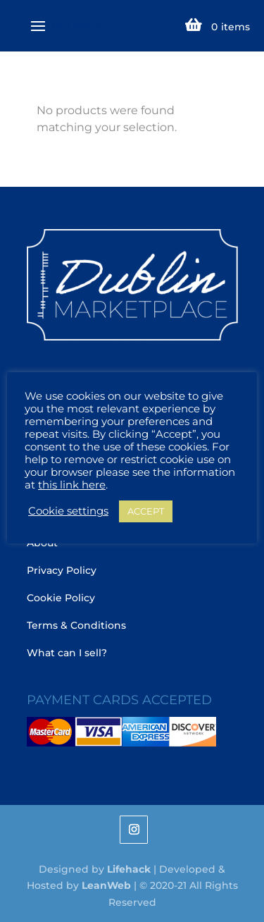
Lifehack (129, 869)
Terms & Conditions (76, 625)
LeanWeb (106, 885)
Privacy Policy (61, 570)
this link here (72, 485)
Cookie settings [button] (68, 511)
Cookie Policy (61, 597)
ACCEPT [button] (145, 511)
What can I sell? (67, 652)
